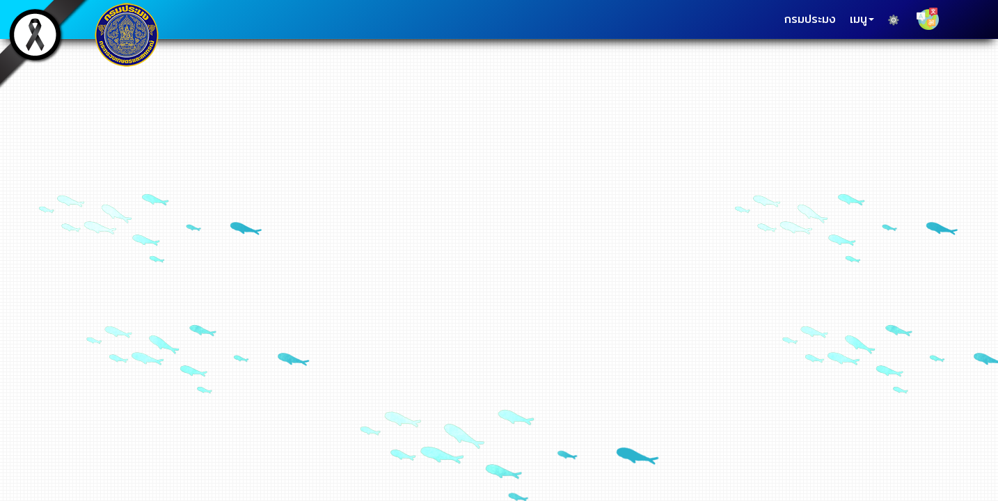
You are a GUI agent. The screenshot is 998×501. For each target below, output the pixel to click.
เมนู (862, 19)
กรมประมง (810, 19)
